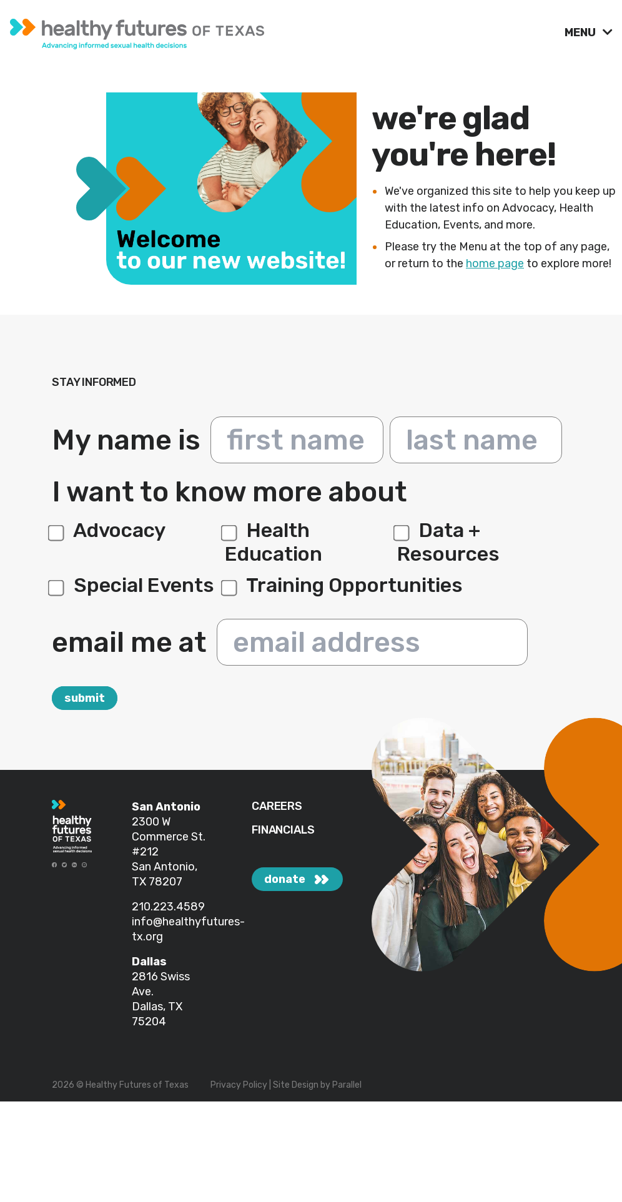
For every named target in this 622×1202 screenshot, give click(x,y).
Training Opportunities (344, 585)
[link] (282, 31)
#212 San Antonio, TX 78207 (164, 867)
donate (284, 879)
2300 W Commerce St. (168, 829)
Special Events (133, 585)
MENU (581, 32)
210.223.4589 (168, 907)
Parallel (347, 1085)
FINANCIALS (283, 830)
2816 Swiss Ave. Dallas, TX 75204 (161, 999)
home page (495, 263)
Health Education (273, 542)
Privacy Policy (238, 1085)
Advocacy (108, 530)
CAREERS (277, 806)
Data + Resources (448, 542)
